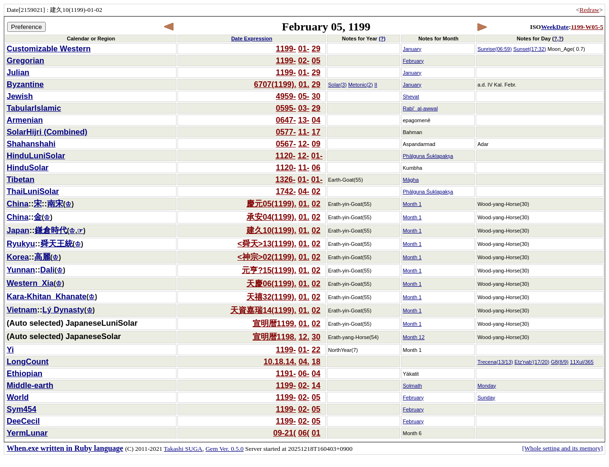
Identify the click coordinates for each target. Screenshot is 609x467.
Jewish (20, 96)
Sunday (486, 397)
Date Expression (251, 38)
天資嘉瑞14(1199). (263, 310)
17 (316, 131)
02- (304, 60)
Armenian (25, 120)
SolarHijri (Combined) (47, 131)
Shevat (411, 96)
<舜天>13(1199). (266, 243)
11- (304, 131)
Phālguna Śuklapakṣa (428, 156)
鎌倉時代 (51, 230)
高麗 (42, 257)
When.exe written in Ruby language (65, 448)
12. (303, 336)
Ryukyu (21, 243)
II (375, 85)
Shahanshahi (31, 143)
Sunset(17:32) (529, 49)
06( (304, 432)
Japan (18, 230)
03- (304, 108)
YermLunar (27, 432)
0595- (286, 108)
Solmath (412, 386)
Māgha (411, 180)
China (18, 203)
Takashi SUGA (183, 448)
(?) (382, 38)
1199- (286, 48)
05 (316, 60)
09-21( (284, 432)
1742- (286, 191)
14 (316, 385)
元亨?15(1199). (269, 270)
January (412, 49)
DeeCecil (23, 421)
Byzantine (25, 84)
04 (316, 120)
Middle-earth (30, 385)
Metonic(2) (360, 85)
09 (316, 143)
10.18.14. (280, 361)
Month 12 (413, 337)
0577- (286, 131)
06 (316, 167)
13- (304, 120)
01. (303, 84)
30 (316, 96)
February (413, 61)
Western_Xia (30, 283)
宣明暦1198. (274, 336)
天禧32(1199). (271, 296)
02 (316, 191)
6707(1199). (275, 84)
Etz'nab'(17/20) (531, 362)
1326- (285, 179)
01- (304, 48)
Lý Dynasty (63, 309)
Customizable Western (49, 48)
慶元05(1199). (271, 203)
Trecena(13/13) (495, 362)
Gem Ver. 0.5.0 (225, 448)
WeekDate (555, 26)
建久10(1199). (271, 230)
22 (316, 349)
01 (316, 432)
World (18, 397)
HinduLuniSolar (36, 155)
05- (304, 96)
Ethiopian (24, 373)
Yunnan (21, 269)
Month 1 (412, 204)
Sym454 (21, 409)
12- (304, 143)
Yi (10, 349)
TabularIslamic (34, 108)
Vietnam (22, 309)
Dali (47, 269)
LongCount (28, 361)
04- (304, 191)
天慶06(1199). (271, 283)
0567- (286, 143)
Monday (486, 386)
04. (303, 361)
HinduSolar (28, 167)
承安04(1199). (271, 217)
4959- (286, 96)
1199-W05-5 (587, 26)
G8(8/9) (560, 362)
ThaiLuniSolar (33, 191)
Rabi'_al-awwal (420, 108)
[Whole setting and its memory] (562, 448)
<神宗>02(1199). (266, 257)
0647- (286, 120)
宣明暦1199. (274, 323)
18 (316, 361)
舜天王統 (56, 243)
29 (316, 48)
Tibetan (20, 179)
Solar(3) (337, 85)
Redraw (589, 9)
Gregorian (25, 60)
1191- (286, 373)
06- (304, 373)
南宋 (55, 203)
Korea (18, 257)
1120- (285, 155)
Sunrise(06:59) (494, 49)
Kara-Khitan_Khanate (47, 296)
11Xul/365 (582, 362)
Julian (18, 72)
